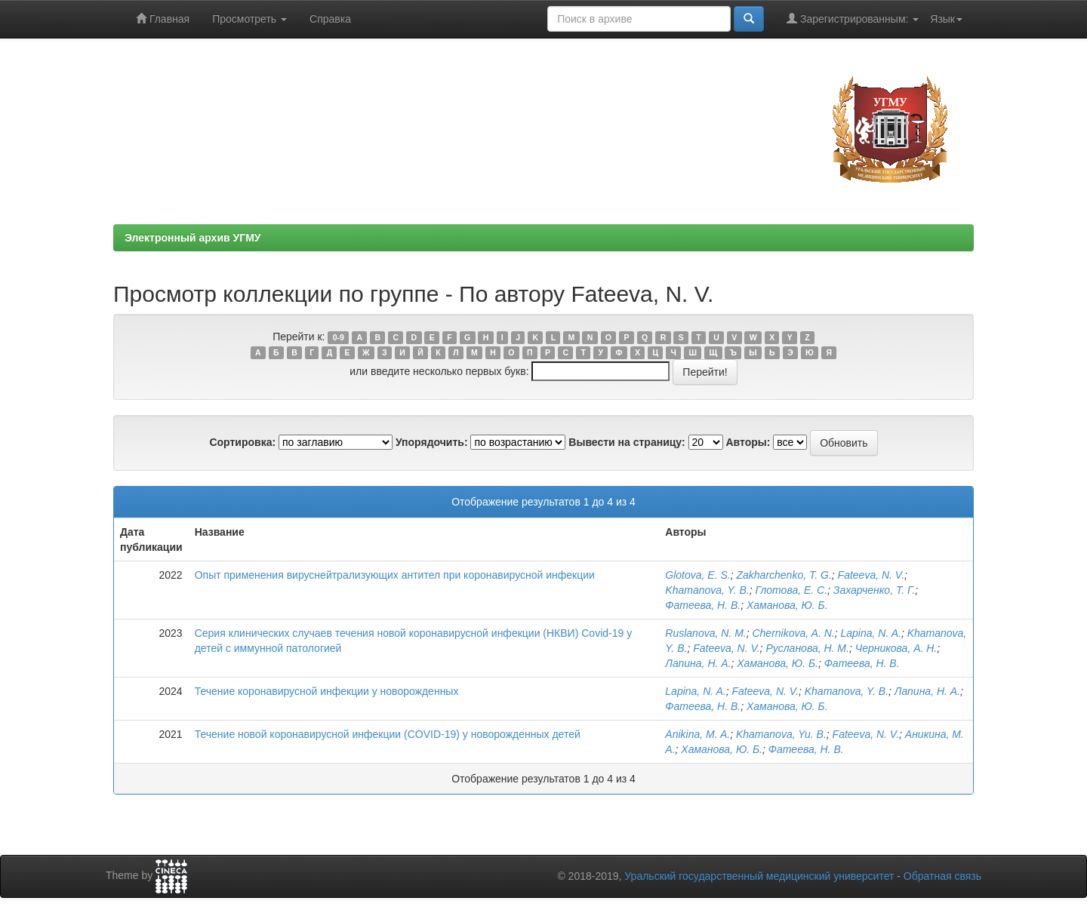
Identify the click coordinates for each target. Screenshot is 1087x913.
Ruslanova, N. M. (705, 633)
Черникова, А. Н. (896, 648)
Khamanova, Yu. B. (781, 734)
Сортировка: (242, 442)
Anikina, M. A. (697, 734)
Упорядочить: (432, 442)
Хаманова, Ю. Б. (787, 605)
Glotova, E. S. (697, 575)
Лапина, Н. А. (698, 663)
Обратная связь (942, 876)
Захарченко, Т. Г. (874, 590)
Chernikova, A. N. (793, 633)
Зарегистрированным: (853, 18)
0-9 (338, 337)
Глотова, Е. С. (791, 590)
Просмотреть (249, 19)
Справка (330, 19)
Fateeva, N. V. (871, 575)
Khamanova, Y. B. (707, 590)
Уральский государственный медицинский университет (759, 876)
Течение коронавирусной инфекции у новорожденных (327, 691)
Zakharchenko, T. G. (783, 575)
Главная (162, 18)
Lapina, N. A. (870, 633)
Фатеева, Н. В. (703, 605)
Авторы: (747, 442)
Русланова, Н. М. (807, 648)
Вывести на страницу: (626, 442)
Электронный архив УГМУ (193, 238)
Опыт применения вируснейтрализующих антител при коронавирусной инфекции (395, 575)
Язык (946, 19)
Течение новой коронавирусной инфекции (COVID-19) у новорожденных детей (387, 734)
